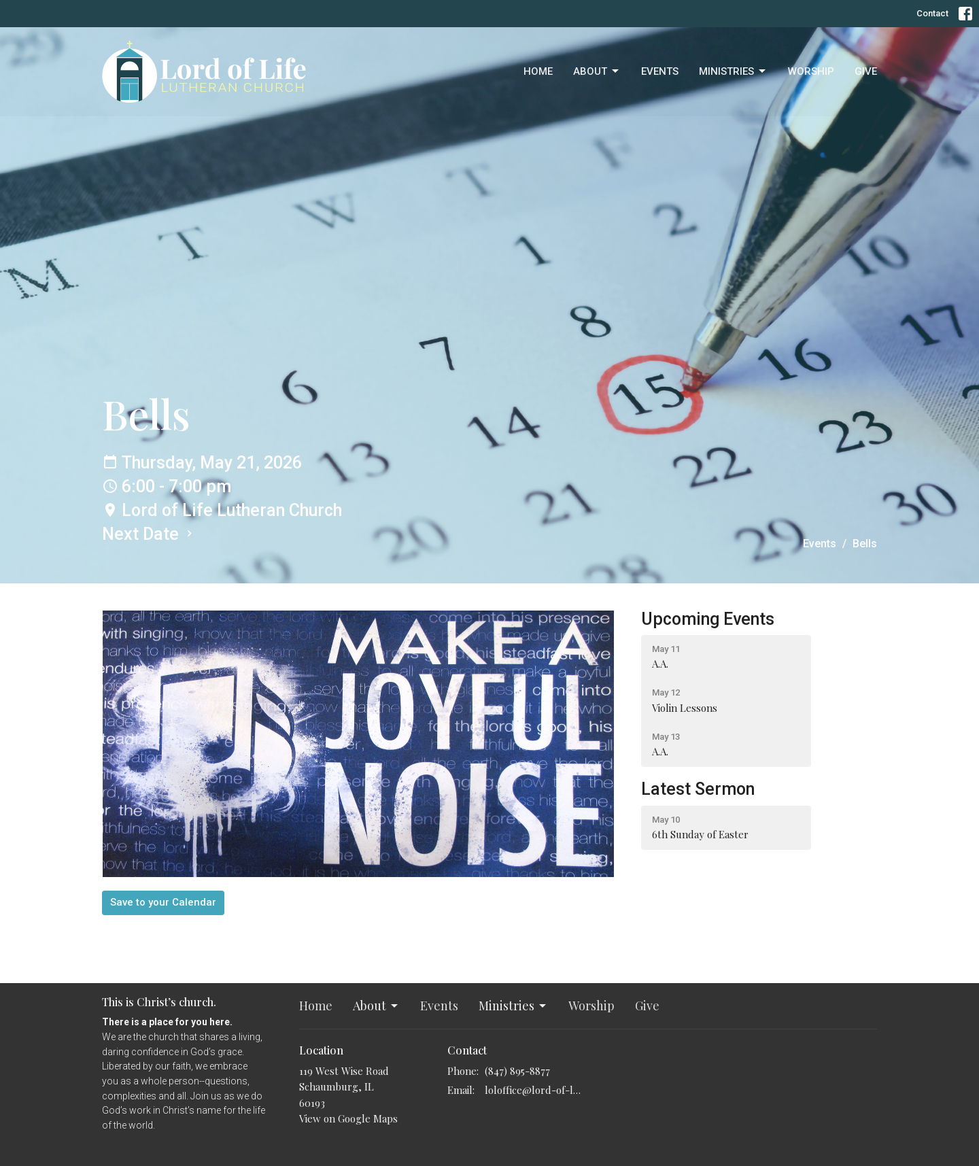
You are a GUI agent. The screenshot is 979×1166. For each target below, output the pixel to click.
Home (538, 71)
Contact (932, 13)
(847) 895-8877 (517, 1071)
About (597, 71)
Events (660, 71)
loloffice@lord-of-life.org (533, 1090)
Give (866, 71)
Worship (811, 71)
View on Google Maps (348, 1118)
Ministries (733, 71)
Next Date (149, 534)
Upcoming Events (707, 619)
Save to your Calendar (163, 902)
